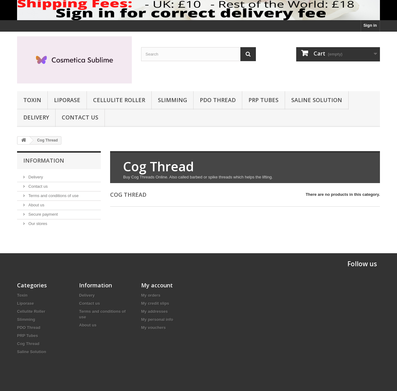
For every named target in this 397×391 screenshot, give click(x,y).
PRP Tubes (263, 100)
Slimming (172, 100)
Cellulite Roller (119, 100)
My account (157, 285)
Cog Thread (28, 343)
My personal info (157, 319)
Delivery (36, 117)
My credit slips (155, 303)
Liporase (67, 100)
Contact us (80, 117)
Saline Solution (316, 100)
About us (35, 205)
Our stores (37, 223)
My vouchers (153, 327)
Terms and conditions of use (52, 195)
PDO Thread (218, 100)
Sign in (370, 25)
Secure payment (42, 214)
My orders (150, 295)
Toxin (32, 100)
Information (43, 160)
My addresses (154, 311)
